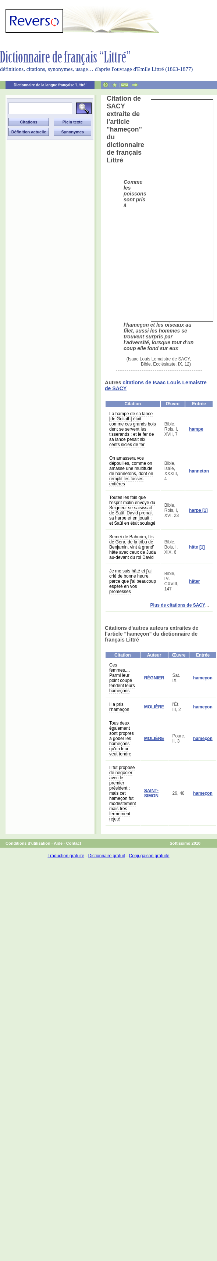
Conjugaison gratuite (149, 855)
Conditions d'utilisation (28, 843)
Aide (58, 843)
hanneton (199, 471)
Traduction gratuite (65, 855)
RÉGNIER (154, 677)
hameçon (203, 677)
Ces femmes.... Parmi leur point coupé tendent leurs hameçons (122, 677)
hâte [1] (197, 547)
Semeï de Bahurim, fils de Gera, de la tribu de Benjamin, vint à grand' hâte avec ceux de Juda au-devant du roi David (132, 547)
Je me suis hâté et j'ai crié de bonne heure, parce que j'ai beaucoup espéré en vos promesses (132, 581)
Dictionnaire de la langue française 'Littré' (50, 85)
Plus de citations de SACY (177, 605)
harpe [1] (198, 510)
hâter (194, 581)
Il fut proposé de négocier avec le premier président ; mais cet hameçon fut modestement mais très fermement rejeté (122, 793)
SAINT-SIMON (151, 793)
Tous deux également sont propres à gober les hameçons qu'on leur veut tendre (121, 739)
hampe (196, 429)
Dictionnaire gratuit (106, 855)
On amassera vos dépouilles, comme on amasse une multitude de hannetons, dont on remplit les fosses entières (131, 471)
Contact (73, 843)
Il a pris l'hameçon (119, 707)
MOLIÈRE (154, 706)
